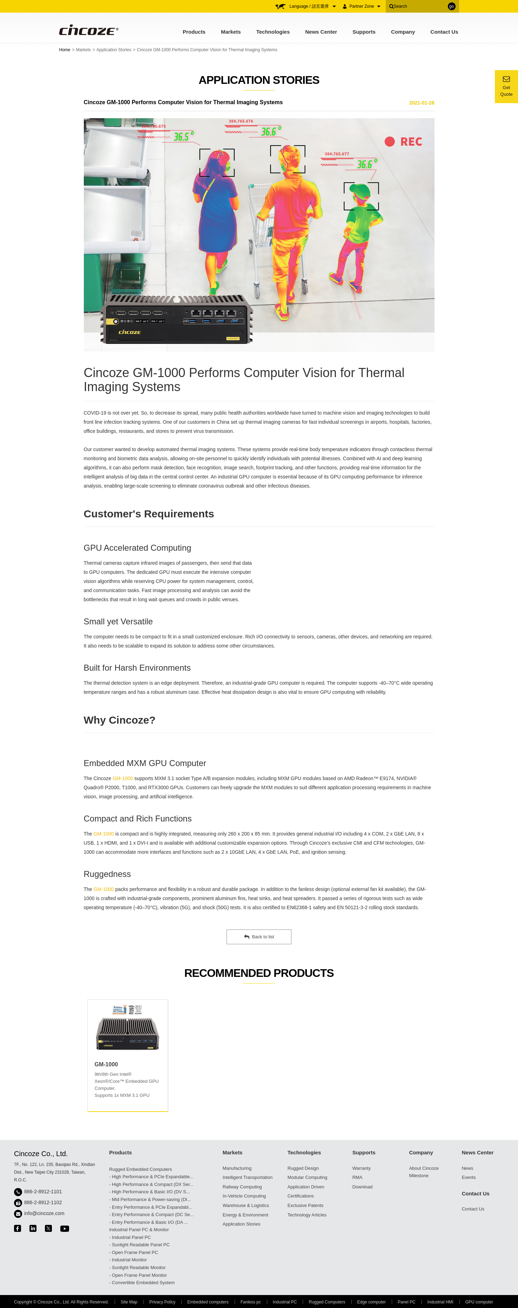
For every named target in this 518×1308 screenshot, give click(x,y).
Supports (364, 32)
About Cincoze (424, 1168)
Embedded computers (207, 1302)
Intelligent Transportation (248, 1177)
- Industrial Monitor (128, 1259)
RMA (357, 1177)
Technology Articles (307, 1215)
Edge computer (371, 1302)
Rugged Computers (327, 1302)
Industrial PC (285, 1302)
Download (362, 1186)
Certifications (301, 1196)
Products (194, 32)
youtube (64, 1228)
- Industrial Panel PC (130, 1237)
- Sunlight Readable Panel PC (139, 1244)
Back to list (259, 937)
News (467, 1168)
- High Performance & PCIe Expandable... (151, 1176)
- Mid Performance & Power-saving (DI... (150, 1199)
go (451, 6)
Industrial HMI (440, 1302)
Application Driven (306, 1186)
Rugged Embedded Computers (140, 1169)
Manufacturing (237, 1168)
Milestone (419, 1175)
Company (403, 32)
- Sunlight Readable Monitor (137, 1267)
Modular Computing (307, 1177)
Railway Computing (242, 1186)
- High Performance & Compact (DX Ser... (151, 1184)
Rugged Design (303, 1168)
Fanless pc (251, 1302)
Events (469, 1177)
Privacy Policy (162, 1302)
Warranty (361, 1168)
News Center (321, 32)
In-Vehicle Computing (244, 1196)
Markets (231, 32)
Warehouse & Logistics (246, 1205)
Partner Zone (365, 6)
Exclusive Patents (306, 1205)
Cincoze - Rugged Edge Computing (88, 30)
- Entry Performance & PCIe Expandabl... (150, 1207)
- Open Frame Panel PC (133, 1252)
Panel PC (407, 1302)
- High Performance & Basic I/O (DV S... (149, 1191)
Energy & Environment (245, 1215)
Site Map (129, 1302)
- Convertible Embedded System (142, 1282)
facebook (17, 1228)
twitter (48, 1228)
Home (64, 49)
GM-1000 (123, 778)
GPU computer (479, 1302)
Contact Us (444, 32)
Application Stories (113, 49)
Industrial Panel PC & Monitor (139, 1229)
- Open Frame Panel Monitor (138, 1275)
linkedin (32, 1228)
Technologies (273, 32)
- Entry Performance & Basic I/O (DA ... (148, 1222)
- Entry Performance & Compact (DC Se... (151, 1214)
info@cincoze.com (44, 1213)
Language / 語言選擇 (312, 6)
